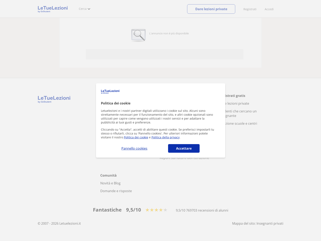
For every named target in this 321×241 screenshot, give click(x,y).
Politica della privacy (165, 137)
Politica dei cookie (136, 137)
